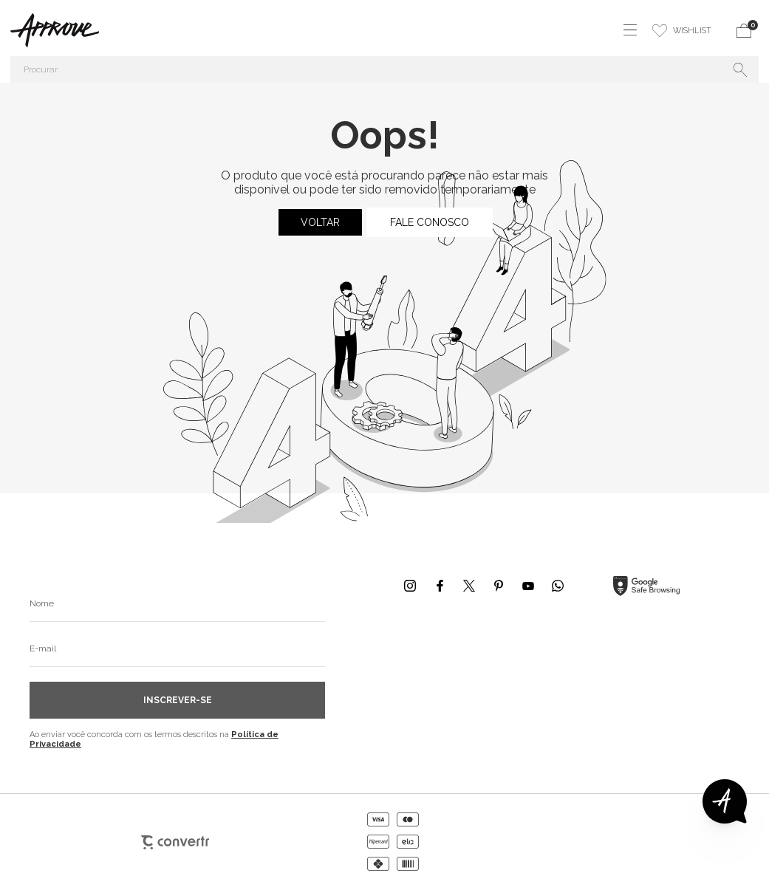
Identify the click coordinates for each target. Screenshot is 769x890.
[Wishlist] (682, 30)
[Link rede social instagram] (410, 586)
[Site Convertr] (175, 842)
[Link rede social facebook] (439, 586)
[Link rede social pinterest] (499, 586)
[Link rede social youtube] (528, 586)
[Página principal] (49, 30)
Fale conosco (429, 222)
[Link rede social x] (469, 586)
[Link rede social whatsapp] (558, 586)
